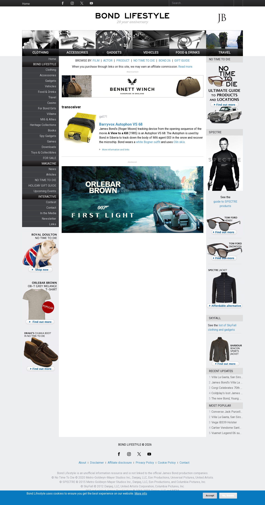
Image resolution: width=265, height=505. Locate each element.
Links (52, 224)
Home (26, 4)
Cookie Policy (167, 462)
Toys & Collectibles (43, 152)
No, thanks (228, 497)
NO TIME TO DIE (45, 180)
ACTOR (107, 60)
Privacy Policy (145, 462)
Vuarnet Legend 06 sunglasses (231, 433)
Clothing (51, 70)
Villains (51, 114)
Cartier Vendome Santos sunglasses (235, 427)
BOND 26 (165, 60)
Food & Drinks (47, 92)
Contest (51, 202)
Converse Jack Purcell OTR (229, 411)
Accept (210, 497)
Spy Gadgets (48, 136)
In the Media (48, 213)
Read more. (185, 66)
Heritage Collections (43, 125)
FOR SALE (49, 158)
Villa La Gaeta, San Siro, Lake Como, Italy (237, 377)
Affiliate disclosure (120, 462)
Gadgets (50, 81)
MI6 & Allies (48, 119)
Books (52, 130)
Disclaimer (97, 462)
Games (51, 141)
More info (141, 495)
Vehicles (50, 86)
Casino (51, 103)
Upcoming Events (45, 191)
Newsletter (49, 218)
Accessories (48, 75)
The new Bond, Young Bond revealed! (235, 398)
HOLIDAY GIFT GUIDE (42, 185)
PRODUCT (123, 60)
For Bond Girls (47, 108)
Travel (52, 97)
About (82, 462)
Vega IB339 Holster (224, 422)
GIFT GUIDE (182, 60)
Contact (51, 207)
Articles (51, 174)
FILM (96, 60)
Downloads (49, 147)
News (52, 169)
